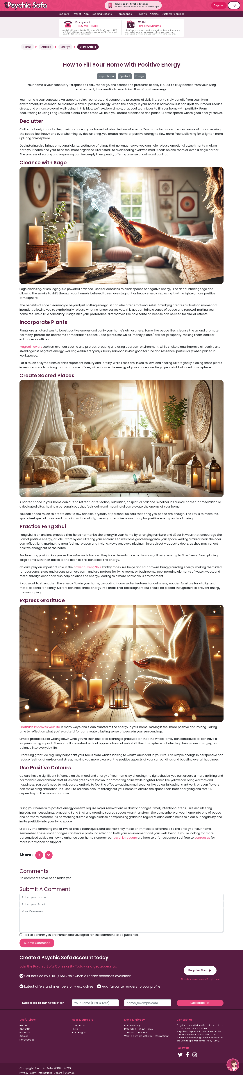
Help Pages (79, 1032)
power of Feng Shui (87, 567)
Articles (154, 13)
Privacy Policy (132, 1025)
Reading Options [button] (102, 13)
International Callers (50, 1072)
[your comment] (121, 920)
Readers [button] (64, 13)
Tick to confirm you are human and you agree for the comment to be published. (81, 935)
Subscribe (200, 1003)
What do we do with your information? (146, 1036)
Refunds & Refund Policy (138, 1029)
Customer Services (173, 13)
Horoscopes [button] (124, 13)
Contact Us (78, 1025)
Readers (24, 1032)
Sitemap (70, 1072)
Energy (65, 47)
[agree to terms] (20, 934)
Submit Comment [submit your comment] (37, 943)
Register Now (200, 970)
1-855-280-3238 (86, 26)
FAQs (75, 1029)
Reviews (142, 13)
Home (27, 47)
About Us (24, 1029)
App (86, 13)
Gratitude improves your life (39, 727)
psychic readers (125, 838)
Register (219, 5)
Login (234, 5)
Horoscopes (26, 1039)
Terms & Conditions (136, 1032)
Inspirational (106, 76)
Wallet (77, 13)
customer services (186, 1037)
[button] (232, 1064)
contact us (202, 838)
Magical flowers (30, 347)
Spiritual (125, 76)
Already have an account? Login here (200, 979)
